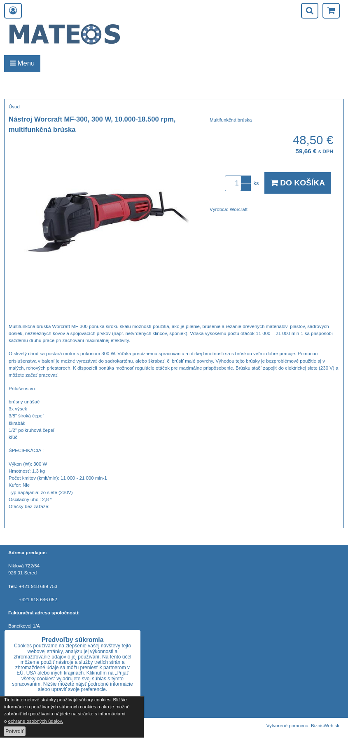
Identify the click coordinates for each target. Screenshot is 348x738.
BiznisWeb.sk (325, 725)
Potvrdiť (14, 731)
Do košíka (298, 182)
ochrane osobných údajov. (35, 721)
